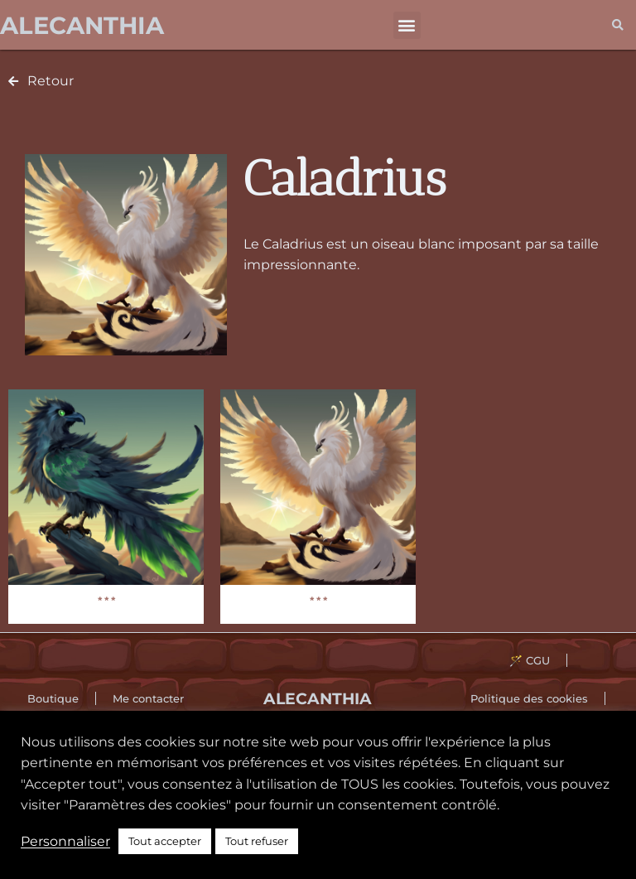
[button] (407, 25)
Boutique (53, 698)
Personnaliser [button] (65, 841)
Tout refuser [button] (256, 841)
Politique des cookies (529, 698)
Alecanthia (82, 25)
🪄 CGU (529, 660)
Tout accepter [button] (164, 841)
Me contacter (148, 698)
